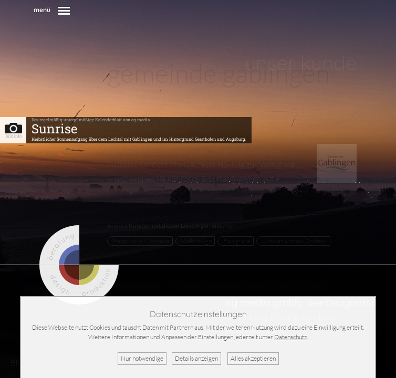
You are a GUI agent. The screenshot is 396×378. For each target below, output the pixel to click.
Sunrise (54, 128)
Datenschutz (290, 337)
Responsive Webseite (141, 241)
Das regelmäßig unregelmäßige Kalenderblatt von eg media (91, 119)
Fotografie (237, 241)
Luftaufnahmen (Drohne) (294, 241)
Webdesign (196, 241)
